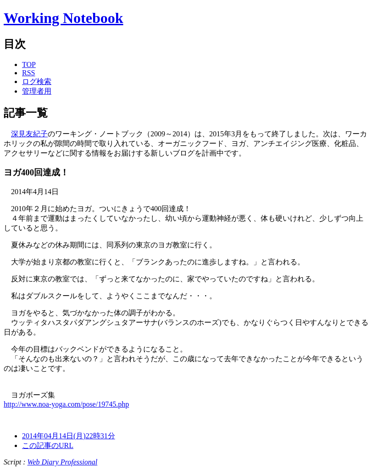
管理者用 (36, 91)
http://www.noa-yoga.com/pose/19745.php (66, 404)
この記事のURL (47, 445)
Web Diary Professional (63, 462)
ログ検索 (36, 81)
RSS (28, 73)
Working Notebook (63, 18)
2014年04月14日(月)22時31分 (68, 436)
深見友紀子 (29, 134)
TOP (29, 64)
